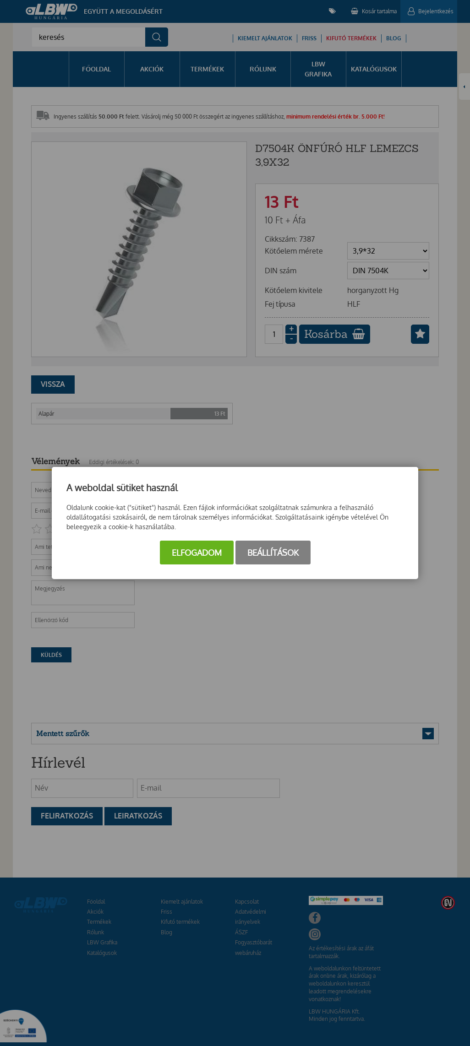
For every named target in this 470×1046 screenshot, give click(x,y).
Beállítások (273, 552)
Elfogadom (197, 552)
